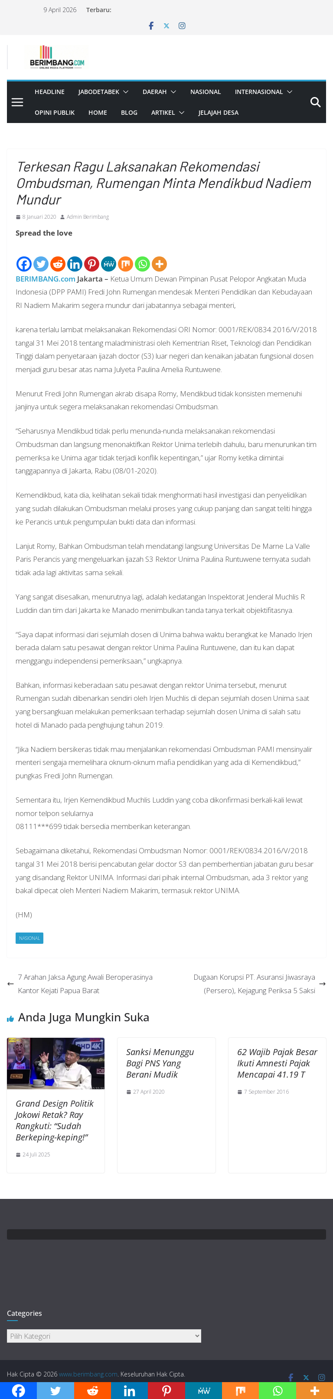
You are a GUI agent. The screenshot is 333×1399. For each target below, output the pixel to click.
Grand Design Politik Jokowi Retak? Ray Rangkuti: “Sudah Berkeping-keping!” (55, 1120)
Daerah (155, 91)
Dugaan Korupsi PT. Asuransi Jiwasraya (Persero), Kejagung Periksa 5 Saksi (259, 983)
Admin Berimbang (88, 216)
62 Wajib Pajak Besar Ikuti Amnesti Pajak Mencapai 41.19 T (277, 1063)
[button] (124, 92)
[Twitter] (41, 256)
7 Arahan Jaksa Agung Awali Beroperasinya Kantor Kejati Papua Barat (80, 983)
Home (97, 112)
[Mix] (125, 256)
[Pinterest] (91, 256)
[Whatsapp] (142, 256)
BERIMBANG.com (45, 279)
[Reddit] (57, 256)
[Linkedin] (74, 256)
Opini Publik (55, 112)
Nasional (205, 91)
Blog (129, 112)
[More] (159, 256)
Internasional (259, 91)
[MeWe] (108, 256)
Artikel (163, 112)
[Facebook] (24, 256)
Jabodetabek (98, 91)
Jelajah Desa (218, 112)
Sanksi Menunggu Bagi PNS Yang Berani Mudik (160, 1063)
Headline (50, 91)
